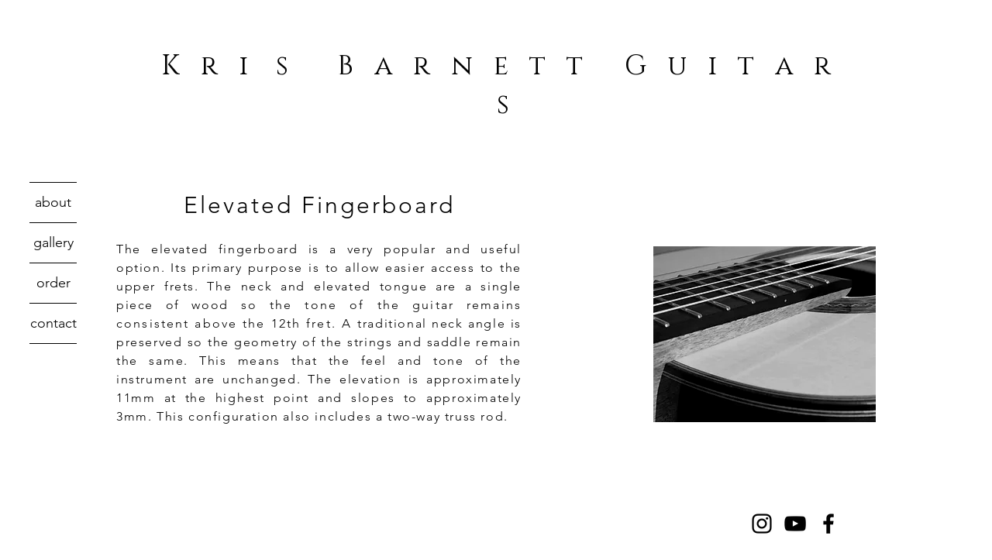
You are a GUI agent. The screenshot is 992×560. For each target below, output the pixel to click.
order (53, 282)
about (53, 202)
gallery (53, 242)
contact (53, 323)
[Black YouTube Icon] (795, 523)
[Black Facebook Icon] (828, 523)
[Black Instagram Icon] (762, 523)
